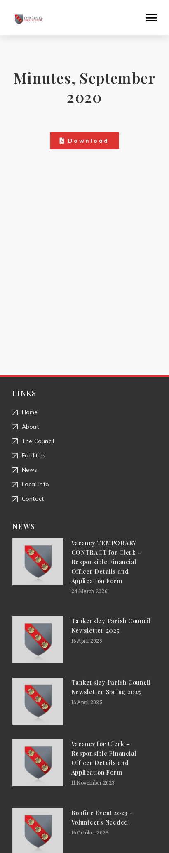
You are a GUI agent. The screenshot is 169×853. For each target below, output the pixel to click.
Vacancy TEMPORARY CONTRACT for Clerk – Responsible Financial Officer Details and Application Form (106, 562)
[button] (151, 18)
